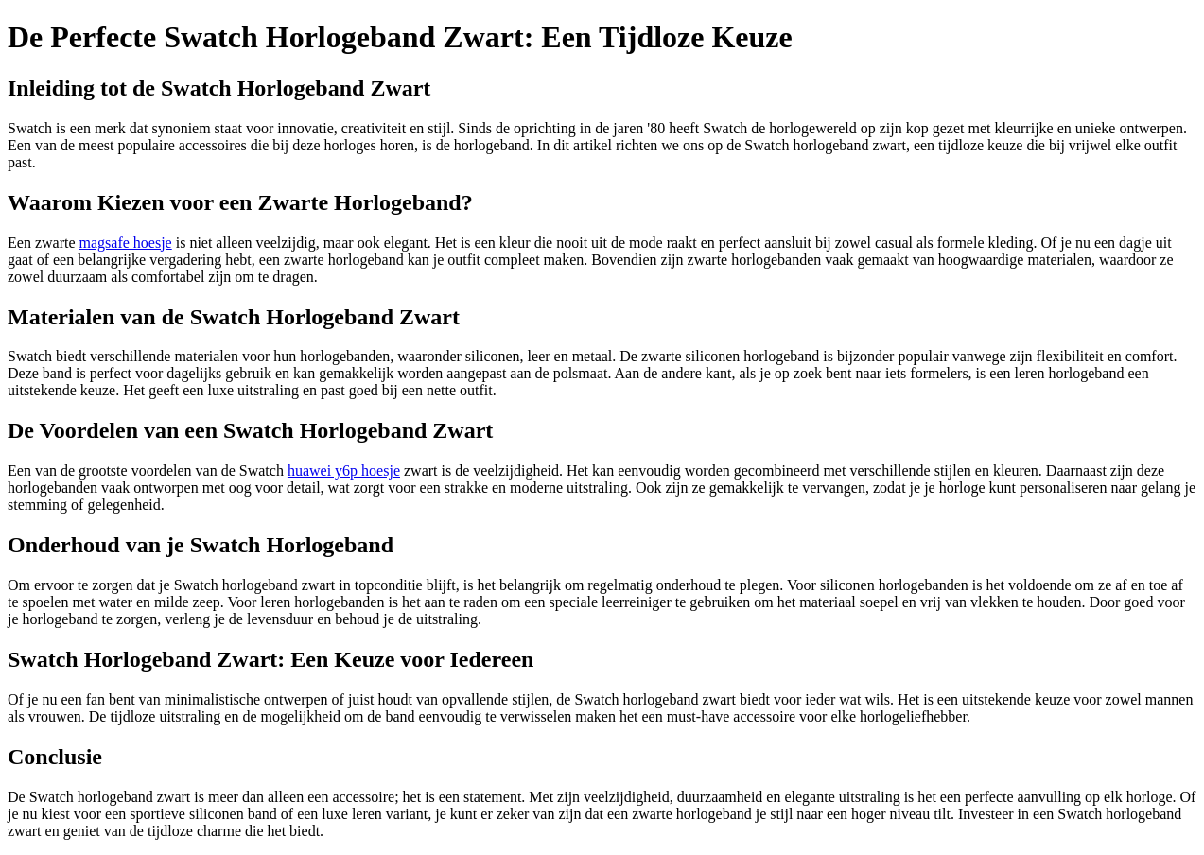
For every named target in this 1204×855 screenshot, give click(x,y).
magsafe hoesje (125, 243)
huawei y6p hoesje (344, 470)
